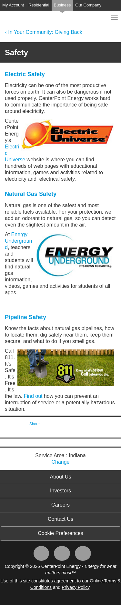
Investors (60, 490)
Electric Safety (25, 74)
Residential (38, 5)
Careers (60, 505)
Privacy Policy (75, 587)
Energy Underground (18, 241)
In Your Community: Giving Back (45, 32)
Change (60, 462)
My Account (13, 5)
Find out (34, 396)
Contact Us (60, 519)
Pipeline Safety (25, 317)
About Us (60, 476)
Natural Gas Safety (30, 194)
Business (62, 5)
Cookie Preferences (60, 533)
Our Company (88, 5)
